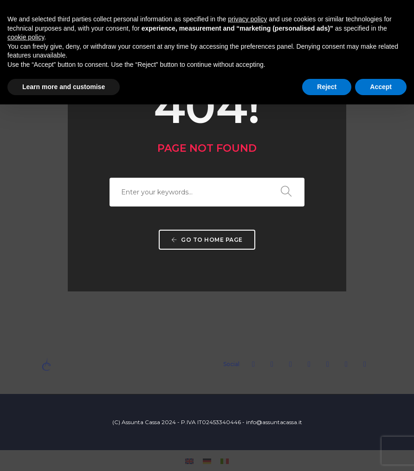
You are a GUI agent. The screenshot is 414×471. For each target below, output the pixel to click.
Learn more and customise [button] (63, 86)
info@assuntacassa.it (274, 422)
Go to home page (207, 239)
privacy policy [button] (247, 19)
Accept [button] (381, 86)
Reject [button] (326, 86)
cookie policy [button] (25, 37)
